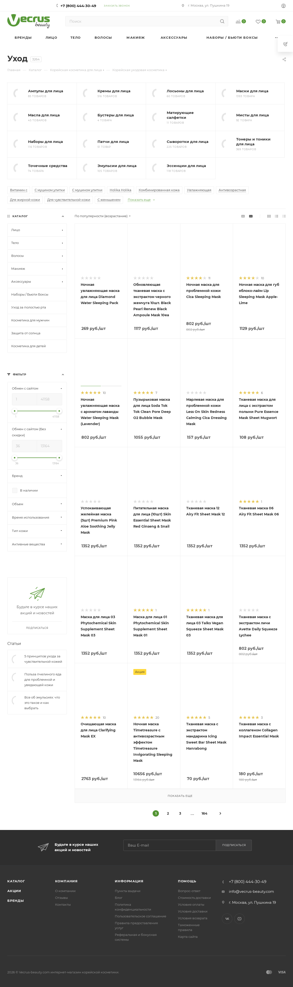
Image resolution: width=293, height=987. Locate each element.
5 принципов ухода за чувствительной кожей (43, 658)
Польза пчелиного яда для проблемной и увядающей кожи (42, 679)
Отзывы (61, 898)
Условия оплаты (191, 904)
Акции (14, 891)
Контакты (63, 904)
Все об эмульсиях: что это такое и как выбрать (42, 702)
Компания (66, 881)
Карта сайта (188, 937)
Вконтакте (227, 918)
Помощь (187, 881)
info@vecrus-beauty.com (251, 891)
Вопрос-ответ (189, 891)
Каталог (16, 881)
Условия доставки (192, 911)
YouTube (239, 918)
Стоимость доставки (194, 898)
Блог (118, 898)
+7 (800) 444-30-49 (78, 5)
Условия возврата (192, 918)
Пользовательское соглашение (140, 916)
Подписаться (234, 845)
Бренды (15, 901)
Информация (129, 881)
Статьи (14, 643)
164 (204, 813)
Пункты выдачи (127, 891)
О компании (65, 891)
